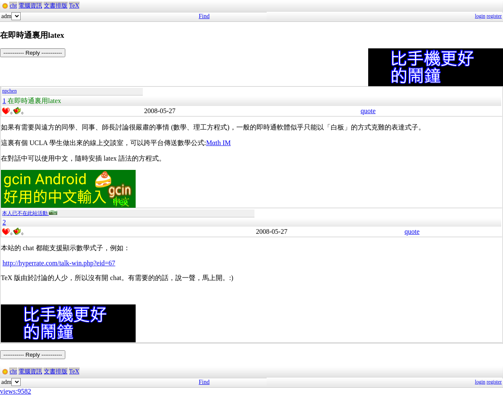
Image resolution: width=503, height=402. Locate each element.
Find (204, 16)
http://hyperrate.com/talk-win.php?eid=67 (59, 263)
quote (368, 110)
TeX (74, 6)
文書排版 (55, 6)
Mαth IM (218, 142)
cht (13, 6)
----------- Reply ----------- (32, 53)
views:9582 (15, 391)
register (494, 16)
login (480, 16)
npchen (9, 91)
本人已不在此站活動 (29, 213)
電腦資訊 (30, 6)
